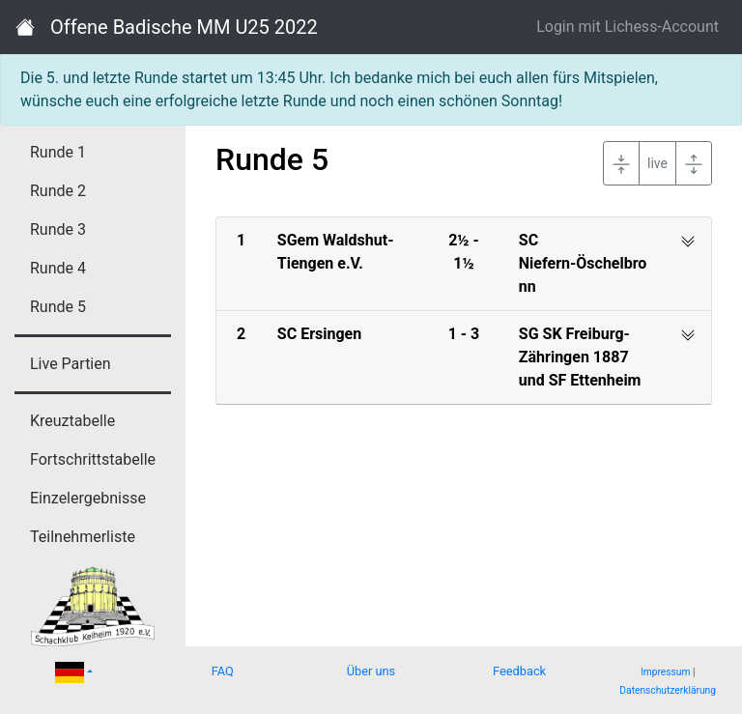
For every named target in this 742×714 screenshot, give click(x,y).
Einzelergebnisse (88, 498)
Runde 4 (58, 268)
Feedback (519, 671)
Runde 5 (58, 307)
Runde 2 (58, 191)
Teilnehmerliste (82, 537)
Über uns (371, 671)
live (657, 163)
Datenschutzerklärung (667, 690)
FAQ (223, 671)
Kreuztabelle (72, 421)
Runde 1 (58, 152)
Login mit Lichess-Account (627, 26)
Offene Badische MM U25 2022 (184, 27)
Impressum (666, 672)
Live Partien (70, 364)
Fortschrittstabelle (93, 459)
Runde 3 (58, 229)
